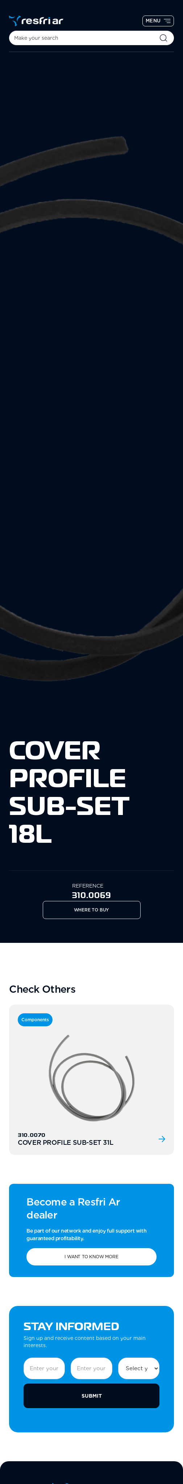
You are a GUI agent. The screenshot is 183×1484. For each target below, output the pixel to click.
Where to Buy (91, 910)
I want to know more (91, 1256)
